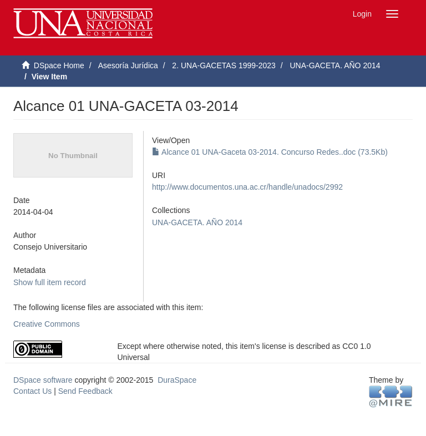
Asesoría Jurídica (128, 65)
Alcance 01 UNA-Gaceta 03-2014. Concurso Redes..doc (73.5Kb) (270, 152)
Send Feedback (85, 391)
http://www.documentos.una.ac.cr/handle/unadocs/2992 (247, 186)
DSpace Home (59, 65)
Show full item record (49, 282)
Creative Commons (46, 324)
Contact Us (32, 391)
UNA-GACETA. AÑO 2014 (335, 65)
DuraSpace (177, 380)
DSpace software (43, 380)
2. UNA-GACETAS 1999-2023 (224, 65)
